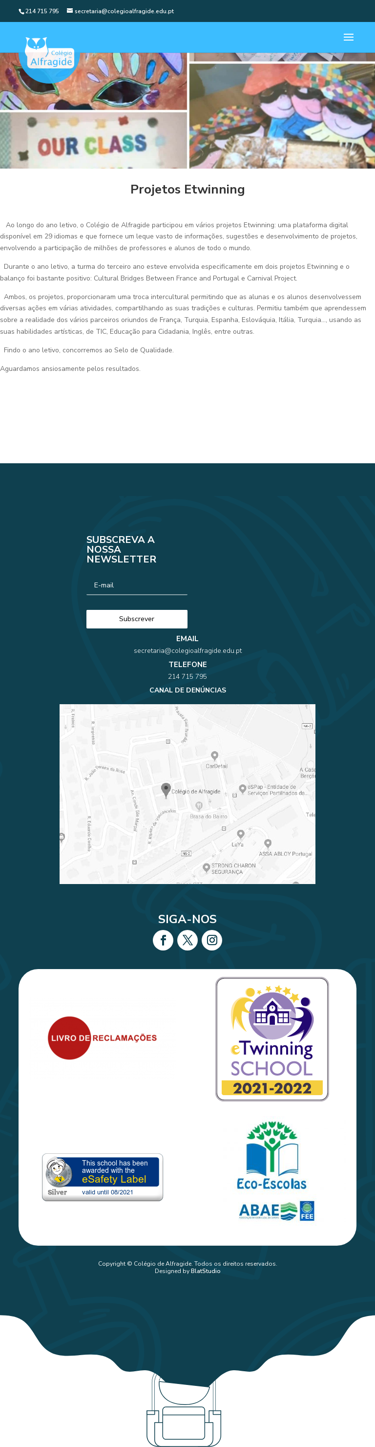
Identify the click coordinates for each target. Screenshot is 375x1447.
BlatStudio (206, 1271)
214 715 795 (187, 691)
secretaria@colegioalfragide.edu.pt (187, 677)
